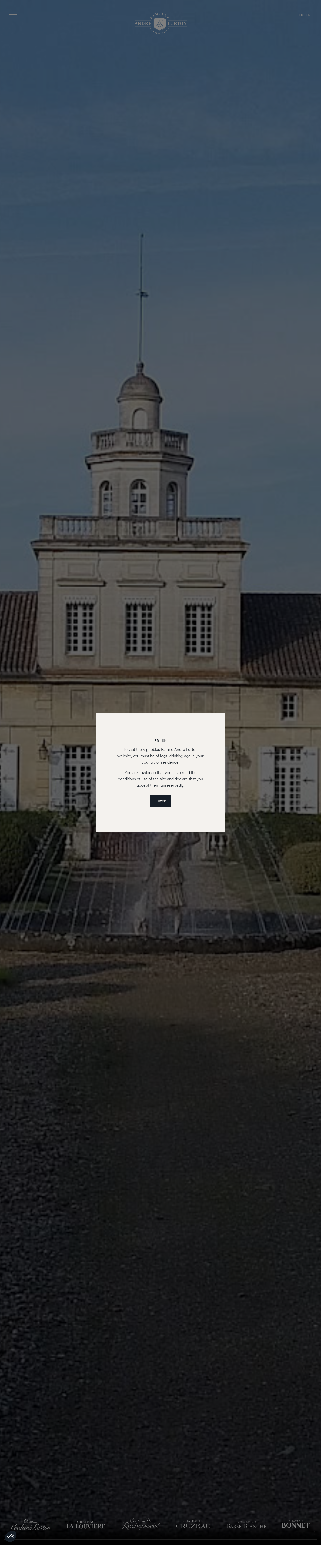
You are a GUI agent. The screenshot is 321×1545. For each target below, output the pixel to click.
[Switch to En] (164, 741)
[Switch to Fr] (156, 741)
